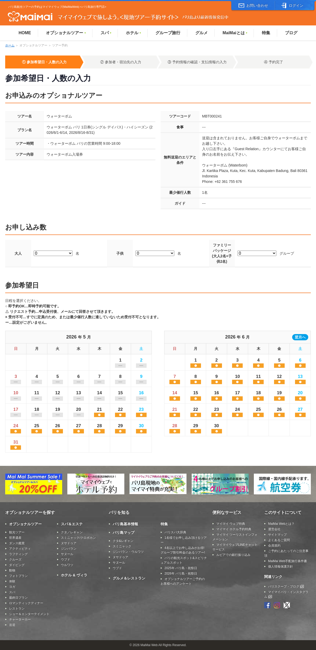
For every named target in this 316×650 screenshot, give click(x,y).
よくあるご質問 (279, 540)
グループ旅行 (167, 33)
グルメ (201, 33)
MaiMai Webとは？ (281, 523)
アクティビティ (20, 548)
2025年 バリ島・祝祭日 (180, 568)
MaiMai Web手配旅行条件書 (287, 561)
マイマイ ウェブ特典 (230, 523)
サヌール (67, 554)
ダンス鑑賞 (17, 543)
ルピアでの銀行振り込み (233, 555)
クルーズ (15, 559)
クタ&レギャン (123, 541)
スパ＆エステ (72, 524)
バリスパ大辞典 (175, 532)
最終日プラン (18, 597)
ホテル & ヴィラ (74, 575)
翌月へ (300, 337)
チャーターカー (20, 619)
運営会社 (274, 529)
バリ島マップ (123, 532)
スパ (106, 33)
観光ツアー (17, 532)
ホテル (133, 33)
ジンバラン (68, 548)
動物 (12, 570)
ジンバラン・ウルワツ (128, 552)
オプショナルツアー (66, 33)
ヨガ (12, 587)
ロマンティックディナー (26, 603)
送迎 (12, 625)
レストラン (17, 608)
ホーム (10, 45)
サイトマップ (277, 534)
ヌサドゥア (68, 543)
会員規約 (274, 545)
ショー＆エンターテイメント (29, 614)
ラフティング (18, 554)
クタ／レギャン (72, 532)
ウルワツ (67, 565)
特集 (266, 33)
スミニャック (122, 546)
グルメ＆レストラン (129, 578)
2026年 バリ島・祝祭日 (180, 573)
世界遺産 (15, 538)
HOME (25, 33)
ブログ (291, 33)
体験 (12, 581)
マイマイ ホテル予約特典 (233, 529)
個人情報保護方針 (280, 566)
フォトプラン (18, 576)
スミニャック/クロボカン (78, 538)
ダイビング (17, 565)
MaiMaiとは (235, 33)
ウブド (65, 559)
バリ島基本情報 (125, 524)
